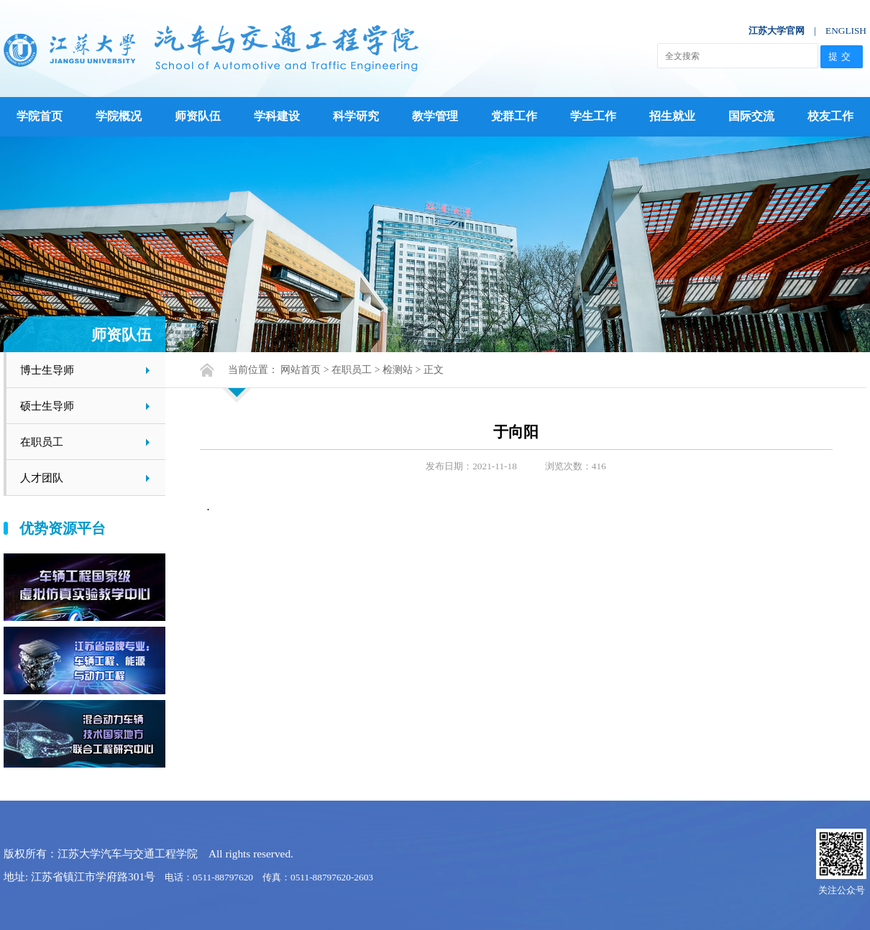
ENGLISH (845, 30)
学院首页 (40, 116)
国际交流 (751, 116)
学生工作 (593, 116)
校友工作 (830, 116)
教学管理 (435, 116)
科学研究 (356, 116)
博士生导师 (47, 370)
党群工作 (514, 116)
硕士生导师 (47, 406)
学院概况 (119, 116)
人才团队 (41, 477)
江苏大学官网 (776, 30)
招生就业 (672, 116)
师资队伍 (198, 116)
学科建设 (277, 116)
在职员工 (41, 442)
